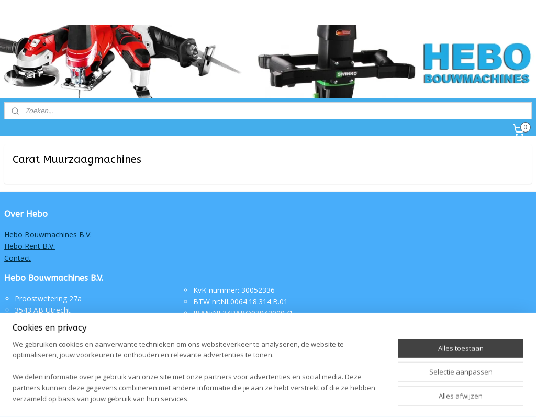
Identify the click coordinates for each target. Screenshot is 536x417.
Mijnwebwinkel (394, 398)
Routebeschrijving (223, 325)
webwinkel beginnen (303, 398)
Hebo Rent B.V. (29, 246)
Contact (17, 258)
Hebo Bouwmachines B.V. (48, 234)
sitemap (241, 398)
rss (263, 398)
